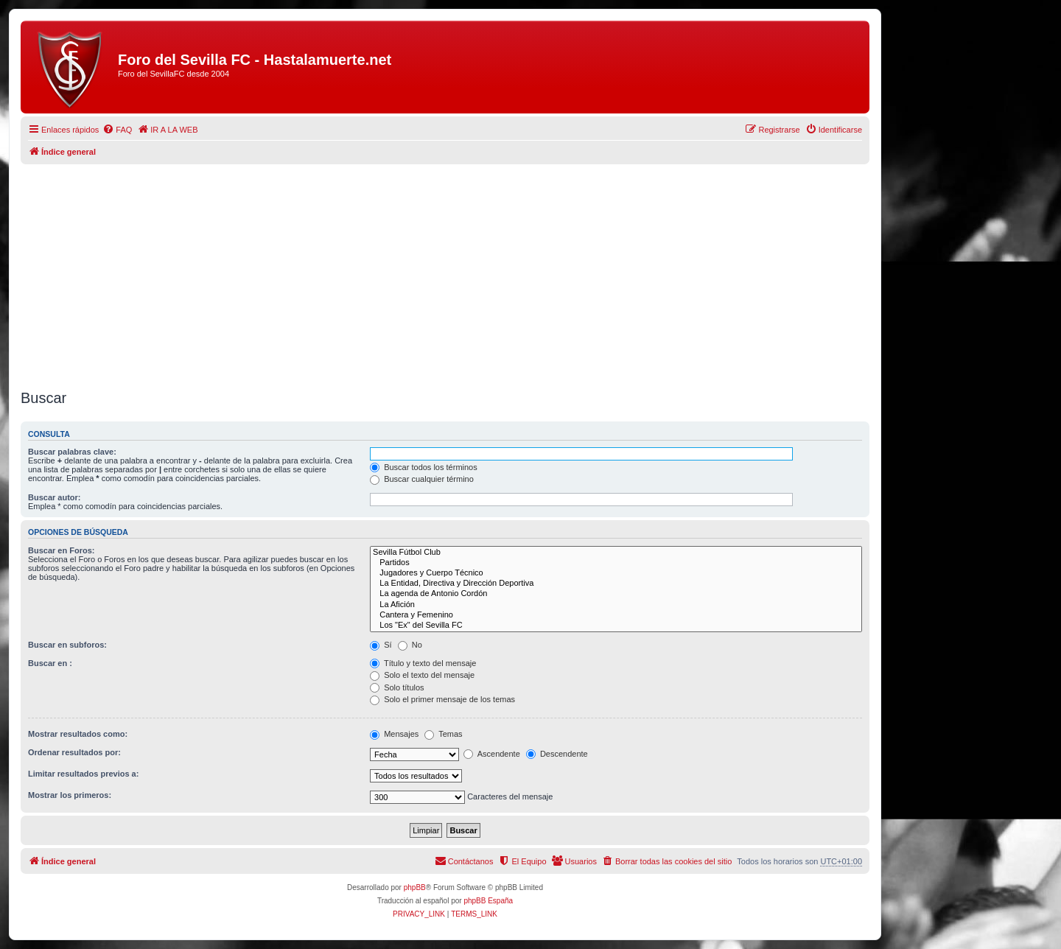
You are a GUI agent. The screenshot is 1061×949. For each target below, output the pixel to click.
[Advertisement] (445, 271)
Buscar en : (50, 663)
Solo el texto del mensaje (422, 674)
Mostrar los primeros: (69, 795)
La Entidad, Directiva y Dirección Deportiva (616, 583)
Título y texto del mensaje (423, 663)
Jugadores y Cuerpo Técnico (616, 573)
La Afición (616, 605)
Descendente (557, 753)
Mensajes (394, 733)
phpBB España (488, 901)
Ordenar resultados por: (74, 752)
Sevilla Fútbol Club (616, 552)
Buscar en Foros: (61, 550)
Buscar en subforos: (67, 644)
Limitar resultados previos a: (83, 773)
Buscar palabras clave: (72, 451)
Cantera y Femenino (616, 615)
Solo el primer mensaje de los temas (442, 699)
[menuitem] (117, 130)
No (410, 644)
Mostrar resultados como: (77, 733)
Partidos (616, 563)
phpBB (415, 887)
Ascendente (491, 753)
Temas (443, 733)
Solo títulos (397, 687)
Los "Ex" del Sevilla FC (616, 625)
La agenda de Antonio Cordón (616, 594)
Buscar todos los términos (423, 467)
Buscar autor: (54, 497)
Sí (380, 644)
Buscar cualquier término (422, 478)
